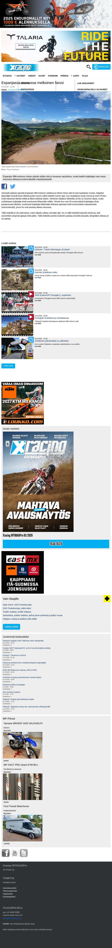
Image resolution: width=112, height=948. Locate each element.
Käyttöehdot (8, 894)
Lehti (76, 76)
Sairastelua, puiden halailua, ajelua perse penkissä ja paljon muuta (32, 615)
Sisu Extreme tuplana (11, 692)
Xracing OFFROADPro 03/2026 (18, 535)
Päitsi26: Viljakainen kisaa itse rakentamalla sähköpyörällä (26, 707)
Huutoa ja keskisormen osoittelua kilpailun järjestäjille (24, 663)
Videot (32, 76)
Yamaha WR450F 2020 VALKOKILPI (23, 723)
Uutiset (21, 76)
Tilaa (85, 76)
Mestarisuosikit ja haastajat (14, 685)
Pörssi (64, 76)
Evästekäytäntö (9, 897)
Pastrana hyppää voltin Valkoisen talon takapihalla (23, 641)
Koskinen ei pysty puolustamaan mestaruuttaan (22, 677)
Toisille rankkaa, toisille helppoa (17, 612)
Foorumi (53, 76)
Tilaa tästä (56, 544)
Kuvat (42, 76)
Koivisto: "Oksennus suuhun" (14, 655)
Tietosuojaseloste (10, 891)
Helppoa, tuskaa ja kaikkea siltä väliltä (20, 619)
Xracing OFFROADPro (17, 90)
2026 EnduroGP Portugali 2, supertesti (53, 295)
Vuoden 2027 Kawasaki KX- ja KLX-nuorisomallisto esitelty (26, 648)
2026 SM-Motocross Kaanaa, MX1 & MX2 (20, 670)
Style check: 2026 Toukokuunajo (17, 605)
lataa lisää (8, 366)
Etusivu (7, 76)
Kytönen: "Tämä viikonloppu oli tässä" (52, 249)
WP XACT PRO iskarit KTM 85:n (21, 765)
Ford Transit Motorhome (16, 806)
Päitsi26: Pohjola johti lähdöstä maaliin (18, 699)
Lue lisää (39, 255)
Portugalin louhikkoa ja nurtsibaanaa (52, 318)
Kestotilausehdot (9, 888)
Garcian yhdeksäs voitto (46, 272)
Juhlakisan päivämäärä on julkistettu (52, 341)
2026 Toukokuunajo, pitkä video (17, 608)
